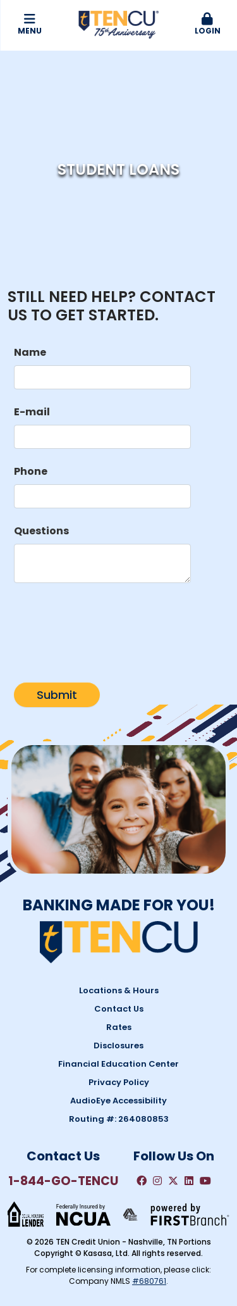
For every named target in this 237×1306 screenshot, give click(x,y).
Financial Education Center (118, 1064)
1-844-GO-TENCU (63, 1181)
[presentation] (110, 627)
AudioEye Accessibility (118, 1101)
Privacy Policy (118, 1082)
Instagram (157, 1181)
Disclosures (118, 1045)
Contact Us (118, 1009)
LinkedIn (189, 1181)
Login (207, 24)
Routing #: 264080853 (119, 1119)
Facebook (142, 1181)
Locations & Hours (119, 990)
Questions (41, 531)
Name (30, 352)
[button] (207, 24)
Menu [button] (30, 24)
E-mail (32, 412)
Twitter (173, 1181)
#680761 (149, 1281)
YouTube (205, 1181)
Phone (30, 471)
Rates (118, 1027)
